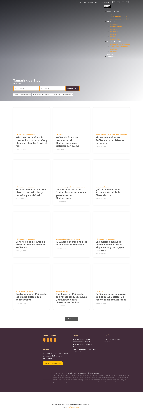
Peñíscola (19, 135)
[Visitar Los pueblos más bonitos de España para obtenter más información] (93, 397)
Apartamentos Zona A (81, 339)
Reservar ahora (72, 88)
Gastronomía (20, 291)
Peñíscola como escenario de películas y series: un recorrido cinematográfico (111, 297)
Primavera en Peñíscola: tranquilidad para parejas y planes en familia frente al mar (31, 141)
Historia (79, 2)
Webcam (90, 2)
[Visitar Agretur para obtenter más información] (28, 397)
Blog (84, 2)
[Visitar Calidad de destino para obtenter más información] (105, 397)
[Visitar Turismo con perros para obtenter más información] (80, 397)
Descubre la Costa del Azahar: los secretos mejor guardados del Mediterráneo (71, 193)
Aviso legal (107, 342)
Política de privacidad (111, 339)
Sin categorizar (29, 135)
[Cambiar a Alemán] (127, 2)
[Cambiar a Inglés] (123, 2)
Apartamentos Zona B (81, 342)
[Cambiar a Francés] (118, 2)
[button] (14, 32)
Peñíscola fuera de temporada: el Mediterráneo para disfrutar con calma (67, 141)
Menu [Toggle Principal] (107, 6)
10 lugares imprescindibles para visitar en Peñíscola (71, 243)
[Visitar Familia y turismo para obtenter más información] (118, 397)
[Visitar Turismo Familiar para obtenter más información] (49, 397)
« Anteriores (71, 319)
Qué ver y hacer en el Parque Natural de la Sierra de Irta (108, 192)
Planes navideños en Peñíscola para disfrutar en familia (110, 140)
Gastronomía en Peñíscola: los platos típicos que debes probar (31, 297)
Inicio (15, 83)
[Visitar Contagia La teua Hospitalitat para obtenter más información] (41, 397)
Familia (104, 135)
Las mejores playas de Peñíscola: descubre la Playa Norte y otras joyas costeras (110, 246)
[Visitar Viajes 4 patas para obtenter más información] (71, 397)
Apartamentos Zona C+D (83, 344)
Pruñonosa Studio (74, 407)
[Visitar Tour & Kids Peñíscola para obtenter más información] (60, 397)
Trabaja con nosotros (52, 363)
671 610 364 (105, 2)
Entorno (99, 135)
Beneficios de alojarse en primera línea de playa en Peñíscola (31, 244)
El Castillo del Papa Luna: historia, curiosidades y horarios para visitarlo (31, 192)
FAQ (96, 2)
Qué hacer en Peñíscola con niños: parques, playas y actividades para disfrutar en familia (71, 298)
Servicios (76, 347)
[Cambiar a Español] (113, 2)
